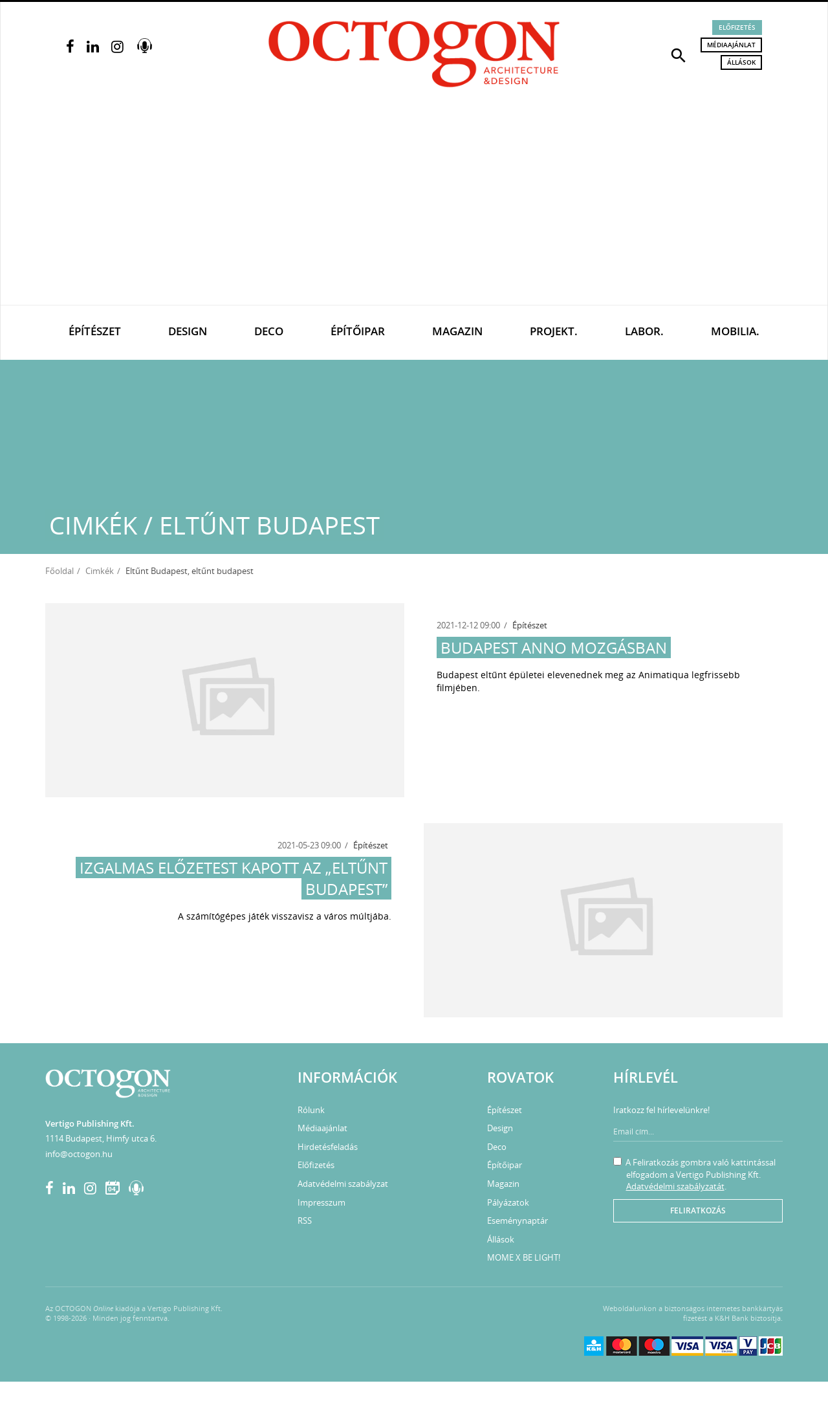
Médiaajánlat (731, 44)
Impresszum (321, 1202)
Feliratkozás (698, 1210)
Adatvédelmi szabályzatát (675, 1186)
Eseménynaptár (517, 1220)
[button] (678, 54)
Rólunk (311, 1110)
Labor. (644, 331)
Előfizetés (737, 27)
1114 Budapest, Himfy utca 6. (101, 1138)
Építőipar (358, 331)
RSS (305, 1220)
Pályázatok (508, 1202)
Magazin (457, 331)
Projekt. (554, 331)
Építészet (95, 331)
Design (187, 331)
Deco (268, 331)
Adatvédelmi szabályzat (343, 1183)
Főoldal (59, 571)
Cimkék (99, 571)
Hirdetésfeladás (328, 1147)
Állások (741, 62)
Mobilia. (735, 331)
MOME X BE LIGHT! (523, 1257)
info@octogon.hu (79, 1154)
